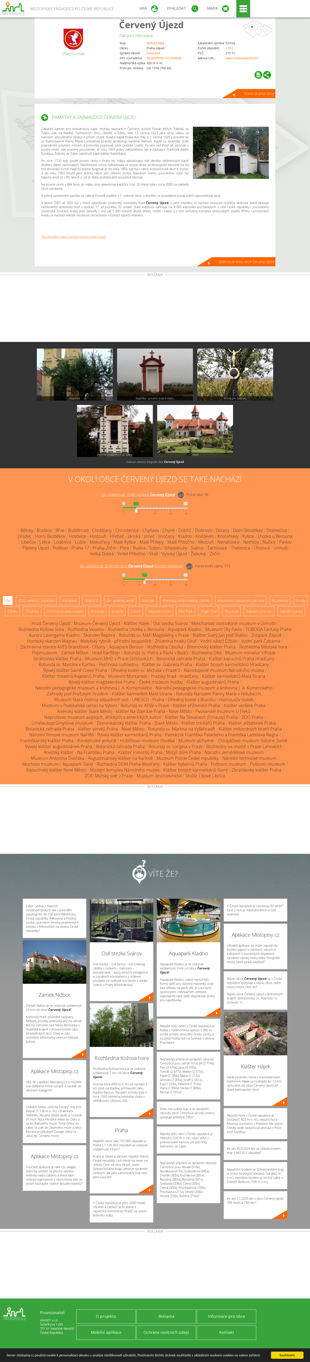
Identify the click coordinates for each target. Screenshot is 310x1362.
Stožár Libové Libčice (205, 776)
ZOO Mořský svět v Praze (109, 776)
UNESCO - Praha (148, 699)
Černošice (153, 53)
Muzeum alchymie (196, 741)
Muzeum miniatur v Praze (250, 653)
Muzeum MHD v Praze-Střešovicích (119, 658)
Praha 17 (80, 548)
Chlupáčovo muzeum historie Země (252, 741)
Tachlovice (217, 548)
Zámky (12, 611)
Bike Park (185, 611)
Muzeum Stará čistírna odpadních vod (91, 699)
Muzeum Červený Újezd (97, 623)
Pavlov (285, 542)
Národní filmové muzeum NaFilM (61, 735)
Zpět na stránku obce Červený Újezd (246, 261)
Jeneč (149, 536)
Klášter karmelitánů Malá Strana (233, 676)
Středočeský (155, 43)
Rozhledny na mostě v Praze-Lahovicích (244, 746)
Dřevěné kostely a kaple (65, 611)
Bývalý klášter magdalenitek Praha (102, 682)
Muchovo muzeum (40, 764)
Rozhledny (280, 600)
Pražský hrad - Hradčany (174, 676)
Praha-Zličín (104, 548)
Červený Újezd (151, 24)
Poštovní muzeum (228, 764)
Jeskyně (117, 611)
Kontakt (226, 1332)
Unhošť (281, 548)
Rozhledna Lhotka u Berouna (136, 629)
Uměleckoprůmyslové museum (62, 723)
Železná (198, 554)
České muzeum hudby (161, 682)
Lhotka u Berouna (275, 536)
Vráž (153, 554)
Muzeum (231, 611)
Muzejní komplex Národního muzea (125, 770)
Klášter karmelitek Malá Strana (142, 694)
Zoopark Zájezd (266, 635)
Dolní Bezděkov (248, 530)
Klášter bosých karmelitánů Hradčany (232, 664)
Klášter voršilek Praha (245, 705)
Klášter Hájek (136, 623)
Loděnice (62, 542)
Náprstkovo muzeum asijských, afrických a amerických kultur (102, 717)
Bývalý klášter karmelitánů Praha (129, 735)
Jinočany (166, 536)
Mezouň (206, 542)
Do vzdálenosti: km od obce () (132, 566)
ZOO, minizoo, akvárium (36, 600)
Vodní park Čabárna (260, 641)
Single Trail (209, 611)
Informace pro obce (226, 1316)
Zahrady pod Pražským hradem (77, 694)
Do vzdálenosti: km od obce (138, 494)
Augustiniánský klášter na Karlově (120, 758)
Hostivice (77, 536)
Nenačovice (228, 542)
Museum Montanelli (127, 676)
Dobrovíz (203, 530)
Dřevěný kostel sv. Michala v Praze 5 (145, 670)
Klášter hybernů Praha (185, 764)
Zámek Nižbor (74, 653)
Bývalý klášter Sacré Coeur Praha (75, 670)
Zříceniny (32, 611)
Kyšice (248, 536)
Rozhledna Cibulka (165, 647)
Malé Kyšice (125, 542)
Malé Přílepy (152, 542)
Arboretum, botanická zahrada (240, 600)
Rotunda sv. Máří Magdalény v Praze (154, 635)
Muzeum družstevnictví (159, 776)
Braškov (44, 530)
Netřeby (251, 542)
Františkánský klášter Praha (47, 741)
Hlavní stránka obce (259, 93)
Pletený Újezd (35, 548)
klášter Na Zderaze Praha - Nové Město (154, 711)
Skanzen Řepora (99, 635)
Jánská (134, 536)
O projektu (106, 1316)
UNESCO (92, 600)
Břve (60, 530)
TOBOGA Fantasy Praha (269, 629)
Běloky (27, 530)
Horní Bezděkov (50, 536)
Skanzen (148, 600)
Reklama (166, 1316)
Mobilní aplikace (106, 1332)
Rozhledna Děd (207, 653)
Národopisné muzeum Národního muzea (224, 670)
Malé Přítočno (180, 542)
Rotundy (97, 611)
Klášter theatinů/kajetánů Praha (73, 676)
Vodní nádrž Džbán (219, 641)
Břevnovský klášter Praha (211, 647)
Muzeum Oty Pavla (223, 629)
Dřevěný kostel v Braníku (192, 699)
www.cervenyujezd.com (242, 58)
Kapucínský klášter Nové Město (56, 770)
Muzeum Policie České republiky (188, 758)
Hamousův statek (236, 699)
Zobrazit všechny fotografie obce (155, 462)
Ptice (124, 548)
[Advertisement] (155, 309)
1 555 (229, 48)
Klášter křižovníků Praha (196, 705)
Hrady (300, 600)
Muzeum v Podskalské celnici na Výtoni (79, 705)
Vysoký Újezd (174, 554)
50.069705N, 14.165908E (164, 58)
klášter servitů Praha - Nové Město (111, 729)
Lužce (80, 542)
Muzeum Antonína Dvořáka (57, 758)
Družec (24, 536)
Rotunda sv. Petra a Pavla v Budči (156, 653)
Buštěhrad (78, 530)
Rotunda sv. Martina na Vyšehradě (181, 729)
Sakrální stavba (291, 611)
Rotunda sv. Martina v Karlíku (67, 664)
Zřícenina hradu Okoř (176, 641)
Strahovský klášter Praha (57, 658)
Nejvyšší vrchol (159, 611)
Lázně (135, 611)
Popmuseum (44, 653)
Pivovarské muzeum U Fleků (222, 711)
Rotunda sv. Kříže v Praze (145, 705)
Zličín (215, 554)
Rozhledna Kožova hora (41, 629)
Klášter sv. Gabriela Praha (167, 664)
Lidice (44, 542)
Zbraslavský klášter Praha (256, 770)
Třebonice (240, 548)
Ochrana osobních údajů (166, 1332)
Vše (7, 600)
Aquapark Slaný (77, 764)
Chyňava (150, 530)
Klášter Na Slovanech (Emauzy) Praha (201, 717)
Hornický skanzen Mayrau (52, 641)
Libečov (28, 542)
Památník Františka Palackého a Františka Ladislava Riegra (221, 735)
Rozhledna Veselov (86, 629)
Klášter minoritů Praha (140, 752)
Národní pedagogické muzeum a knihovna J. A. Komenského (93, 688)
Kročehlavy (228, 536)
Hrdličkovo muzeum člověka (147, 741)
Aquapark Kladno (185, 629)
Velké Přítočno (131, 554)
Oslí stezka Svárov (170, 623)
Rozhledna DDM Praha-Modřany (128, 764)
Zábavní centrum (259, 611)
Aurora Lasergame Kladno (54, 635)
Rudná (139, 548)
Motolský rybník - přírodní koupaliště (115, 641)
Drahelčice (276, 530)
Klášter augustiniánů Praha (212, 682)
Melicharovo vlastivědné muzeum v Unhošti (233, 623)
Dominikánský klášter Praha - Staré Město (137, 723)
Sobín (154, 548)
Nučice (269, 542)
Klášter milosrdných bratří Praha (250, 729)
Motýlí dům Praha (183, 752)
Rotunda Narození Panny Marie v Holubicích (218, 694)
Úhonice (262, 548)
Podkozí (60, 548)
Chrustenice (127, 530)
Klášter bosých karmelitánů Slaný (195, 770)
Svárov (197, 548)
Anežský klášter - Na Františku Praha (79, 752)
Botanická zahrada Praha (180, 658)
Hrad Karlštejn (106, 653)
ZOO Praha (252, 717)
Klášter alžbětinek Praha (252, 723)
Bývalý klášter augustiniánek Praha (58, 746)
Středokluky (175, 548)
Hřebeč (117, 536)
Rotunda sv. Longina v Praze (175, 746)
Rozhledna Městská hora (263, 647)
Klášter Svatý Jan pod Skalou (220, 635)
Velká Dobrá (102, 554)
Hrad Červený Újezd (51, 623)
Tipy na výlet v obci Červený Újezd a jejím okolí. (73, 237)
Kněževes (205, 536)
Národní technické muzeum (249, 758)
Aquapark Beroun (126, 647)
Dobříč (184, 530)
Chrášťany (102, 530)
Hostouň (98, 536)
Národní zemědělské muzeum (234, 752)
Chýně (169, 530)
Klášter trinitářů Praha (203, 723)
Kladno (185, 536)
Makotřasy (100, 542)
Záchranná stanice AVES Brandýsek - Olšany (62, 647)
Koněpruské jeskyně (96, 741)
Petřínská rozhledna (118, 664)
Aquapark (69, 600)
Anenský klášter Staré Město (84, 711)
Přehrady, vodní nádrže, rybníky (186, 600)
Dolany (222, 530)
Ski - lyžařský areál (120, 600)
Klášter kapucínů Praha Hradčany (241, 658)
